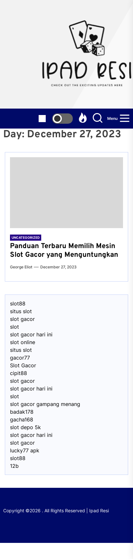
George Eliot (21, 267)
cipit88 (18, 373)
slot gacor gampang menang (45, 404)
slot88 (17, 303)
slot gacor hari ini (31, 334)
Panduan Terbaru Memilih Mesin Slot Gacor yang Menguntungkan (64, 250)
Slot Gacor (23, 365)
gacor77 (20, 357)
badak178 (21, 412)
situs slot (21, 311)
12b (14, 466)
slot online (22, 342)
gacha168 (21, 419)
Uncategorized (26, 237)
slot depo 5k (25, 427)
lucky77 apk (24, 450)
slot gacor (22, 319)
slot (14, 326)
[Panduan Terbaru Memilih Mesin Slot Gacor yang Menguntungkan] (66, 192)
